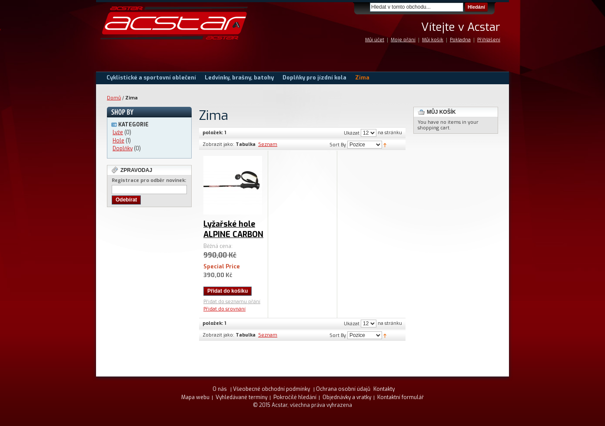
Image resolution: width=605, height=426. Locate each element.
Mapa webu (195, 397)
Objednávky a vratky (346, 397)
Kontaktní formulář (400, 397)
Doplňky (123, 148)
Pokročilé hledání (294, 397)
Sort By (337, 145)
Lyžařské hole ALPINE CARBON (233, 229)
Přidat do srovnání (224, 309)
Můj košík (432, 39)
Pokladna (460, 39)
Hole (118, 140)
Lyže (118, 132)
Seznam (267, 144)
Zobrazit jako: (218, 144)
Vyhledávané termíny (241, 397)
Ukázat (351, 133)
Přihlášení (488, 39)
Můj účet (374, 39)
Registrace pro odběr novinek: (149, 180)
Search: (364, 7)
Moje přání (403, 39)
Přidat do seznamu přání (231, 301)
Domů (114, 98)
